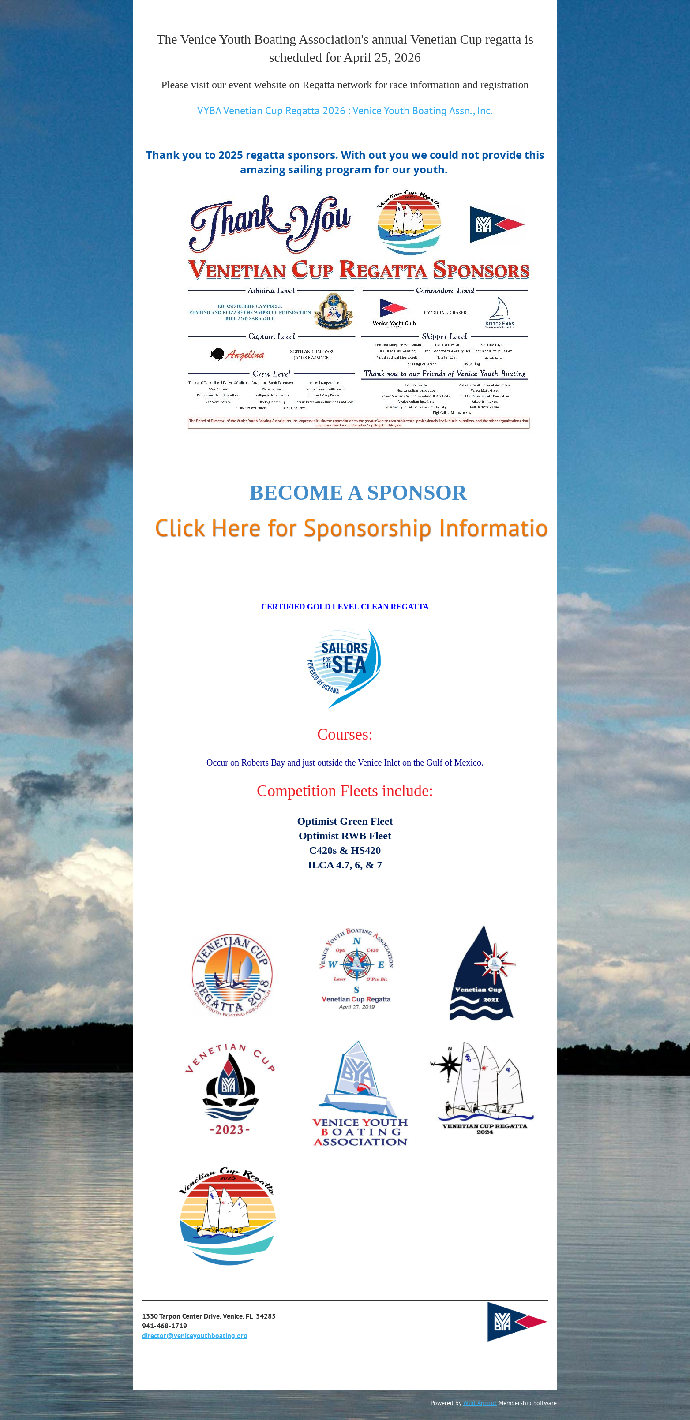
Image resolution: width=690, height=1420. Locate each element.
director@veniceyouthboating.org (195, 1335)
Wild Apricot (480, 1403)
